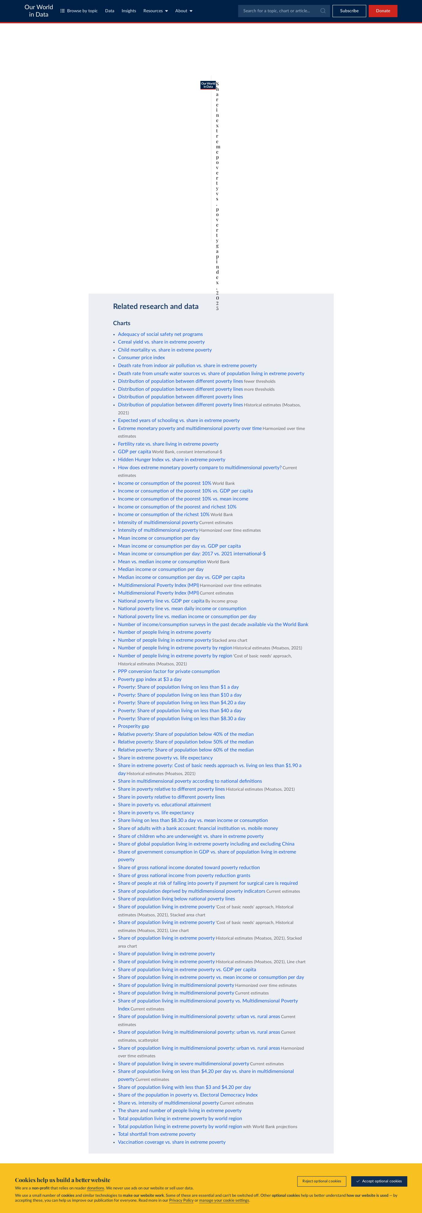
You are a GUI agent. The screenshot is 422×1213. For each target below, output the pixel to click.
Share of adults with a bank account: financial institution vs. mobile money (198, 828)
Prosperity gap (133, 726)
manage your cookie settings (224, 1201)
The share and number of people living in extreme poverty (179, 1110)
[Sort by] (341, 65)
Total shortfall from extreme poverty (157, 1134)
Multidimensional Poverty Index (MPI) (158, 585)
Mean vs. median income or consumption (162, 561)
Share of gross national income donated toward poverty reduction (189, 867)
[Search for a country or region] (347, 50)
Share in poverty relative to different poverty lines (171, 789)
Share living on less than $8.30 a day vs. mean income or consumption (193, 820)
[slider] (275, 246)
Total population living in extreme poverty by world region (180, 1118)
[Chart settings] (284, 74)
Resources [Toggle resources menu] (155, 11)
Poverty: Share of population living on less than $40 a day (179, 710)
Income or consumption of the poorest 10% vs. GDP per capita (185, 491)
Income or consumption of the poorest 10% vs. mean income (183, 498)
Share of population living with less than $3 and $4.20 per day (184, 1087)
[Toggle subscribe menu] (349, 11)
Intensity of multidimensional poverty (158, 522)
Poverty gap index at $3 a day (149, 679)
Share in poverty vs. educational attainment (164, 804)
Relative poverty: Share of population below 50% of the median (186, 742)
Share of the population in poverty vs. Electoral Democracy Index (188, 1095)
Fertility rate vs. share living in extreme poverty (168, 444)
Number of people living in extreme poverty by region (175, 647)
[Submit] (322, 11)
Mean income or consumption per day (159, 538)
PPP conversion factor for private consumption (169, 671)
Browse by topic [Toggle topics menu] (79, 11)
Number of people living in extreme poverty (164, 632)
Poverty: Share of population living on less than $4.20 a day (181, 702)
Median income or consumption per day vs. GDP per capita (181, 577)
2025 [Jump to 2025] (289, 245)
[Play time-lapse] (39, 246)
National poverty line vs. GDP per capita (161, 601)
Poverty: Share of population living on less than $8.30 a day (181, 718)
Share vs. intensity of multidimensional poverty (168, 1103)
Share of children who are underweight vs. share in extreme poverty (191, 836)
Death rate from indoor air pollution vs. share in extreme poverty (187, 365)
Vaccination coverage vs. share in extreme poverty (172, 1142)
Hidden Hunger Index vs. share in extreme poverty (171, 459)
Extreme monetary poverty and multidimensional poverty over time (190, 428)
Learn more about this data (173, 258)
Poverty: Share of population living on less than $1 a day (178, 687)
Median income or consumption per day (160, 569)
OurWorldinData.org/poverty (57, 276)
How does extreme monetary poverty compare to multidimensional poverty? (200, 467)
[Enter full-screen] (292, 276)
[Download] (267, 276)
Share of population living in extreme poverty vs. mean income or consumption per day (211, 977)
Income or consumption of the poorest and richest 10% (177, 506)
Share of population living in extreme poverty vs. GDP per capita (187, 969)
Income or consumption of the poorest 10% (164, 483)
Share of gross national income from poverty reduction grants (184, 875)
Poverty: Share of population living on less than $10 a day (179, 695)
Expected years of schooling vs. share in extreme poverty (179, 420)
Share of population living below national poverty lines (176, 898)
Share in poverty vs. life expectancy (156, 812)
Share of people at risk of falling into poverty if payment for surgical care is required (208, 883)
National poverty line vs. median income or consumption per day (187, 616)
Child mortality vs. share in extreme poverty (165, 350)
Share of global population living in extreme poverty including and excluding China (206, 844)
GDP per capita (134, 451)
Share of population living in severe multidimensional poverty (183, 1063)
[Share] (279, 276)
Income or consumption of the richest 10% (164, 514)
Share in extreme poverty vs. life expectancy (165, 757)
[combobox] (284, 11)
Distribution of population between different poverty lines (180, 381)
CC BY (89, 276)
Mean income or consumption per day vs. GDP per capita (179, 546)
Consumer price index (141, 357)
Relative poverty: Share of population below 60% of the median (186, 749)
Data (109, 11)
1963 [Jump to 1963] (54, 245)
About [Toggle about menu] (183, 11)
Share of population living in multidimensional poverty (176, 985)
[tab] (47, 74)
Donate (383, 11)
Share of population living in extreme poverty (166, 906)
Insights (129, 11)
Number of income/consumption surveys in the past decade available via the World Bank (213, 624)
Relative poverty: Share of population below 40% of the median (186, 734)
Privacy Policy (181, 1201)
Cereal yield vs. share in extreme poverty (161, 342)
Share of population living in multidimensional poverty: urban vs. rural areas (199, 1016)
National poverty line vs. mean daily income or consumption (182, 608)
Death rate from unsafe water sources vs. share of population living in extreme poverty (211, 373)
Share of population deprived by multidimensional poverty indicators (191, 891)
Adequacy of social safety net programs (160, 334)
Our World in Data (39, 11)
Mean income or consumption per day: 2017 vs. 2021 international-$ (192, 553)
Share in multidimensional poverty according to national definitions (190, 781)
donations (95, 1188)
